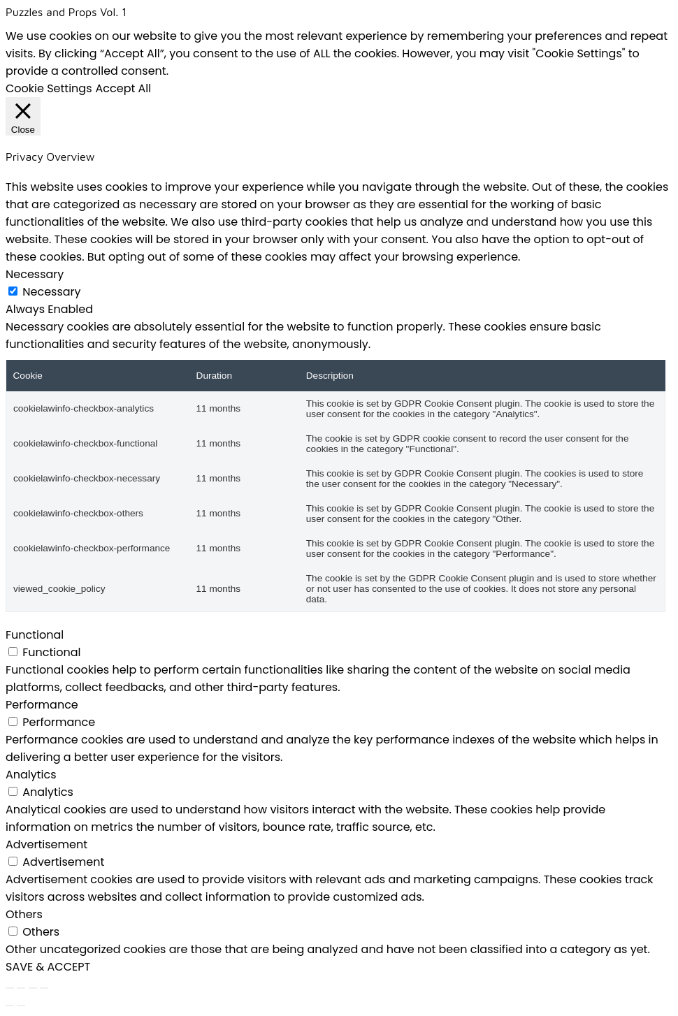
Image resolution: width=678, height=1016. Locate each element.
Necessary (51, 292)
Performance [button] (42, 705)
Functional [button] (35, 635)
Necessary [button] (35, 274)
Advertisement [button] (46, 844)
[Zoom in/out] (10, 988)
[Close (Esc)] (44, 988)
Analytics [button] (31, 775)
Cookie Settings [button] (49, 88)
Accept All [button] (124, 88)
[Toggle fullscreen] (21, 988)
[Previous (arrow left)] (10, 1005)
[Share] (33, 988)
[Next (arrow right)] (21, 1005)
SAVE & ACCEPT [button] (48, 967)
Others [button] (24, 914)
